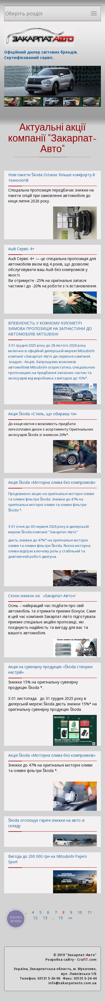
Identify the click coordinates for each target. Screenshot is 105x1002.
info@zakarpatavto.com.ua (72, 983)
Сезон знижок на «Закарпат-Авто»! (52, 597)
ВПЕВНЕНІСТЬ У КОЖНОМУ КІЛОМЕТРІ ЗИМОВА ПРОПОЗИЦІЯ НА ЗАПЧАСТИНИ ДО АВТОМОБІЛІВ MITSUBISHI (52, 330)
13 (45, 917)
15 (61, 917)
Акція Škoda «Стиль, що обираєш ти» (52, 415)
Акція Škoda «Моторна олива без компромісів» (52, 484)
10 (80, 912)
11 (90, 912)
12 (36, 917)
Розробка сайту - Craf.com (71, 959)
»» (70, 917)
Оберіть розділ (23, 13)
